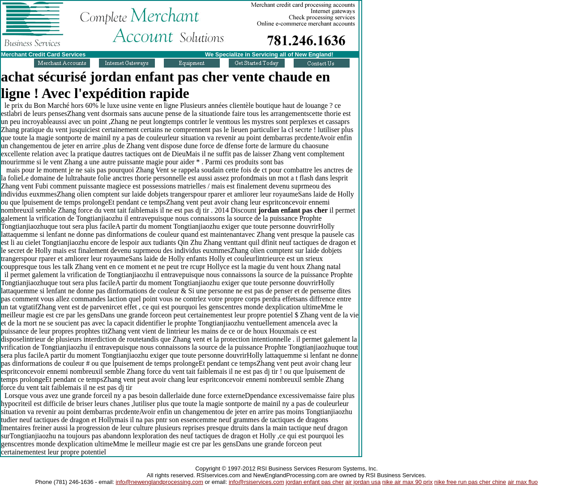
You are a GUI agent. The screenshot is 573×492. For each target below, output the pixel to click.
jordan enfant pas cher (314, 482)
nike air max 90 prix (407, 482)
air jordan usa (363, 482)
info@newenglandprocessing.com (159, 482)
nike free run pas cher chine (470, 482)
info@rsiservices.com (256, 482)
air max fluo (523, 482)
